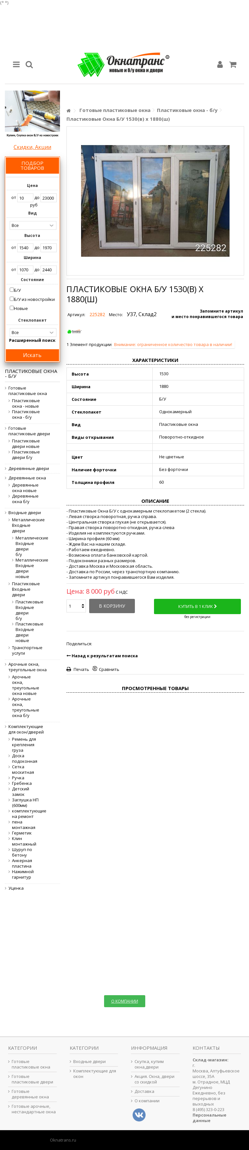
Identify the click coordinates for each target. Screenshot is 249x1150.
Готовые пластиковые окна (27, 390)
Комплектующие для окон (94, 1073)
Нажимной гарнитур (23, 874)
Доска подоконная (24, 758)
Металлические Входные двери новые (23, 568)
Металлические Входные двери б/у (23, 546)
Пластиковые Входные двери (26, 589)
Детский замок (20, 791)
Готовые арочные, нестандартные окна (34, 1109)
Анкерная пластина (22, 863)
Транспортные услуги (26, 650)
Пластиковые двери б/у (26, 454)
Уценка (16, 888)
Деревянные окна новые (25, 487)
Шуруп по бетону (22, 852)
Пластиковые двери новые (26, 443)
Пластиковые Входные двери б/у (23, 610)
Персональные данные (209, 1117)
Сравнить (109, 669)
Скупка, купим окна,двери (149, 1064)
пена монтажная (23, 824)
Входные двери (24, 512)
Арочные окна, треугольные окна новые (25, 685)
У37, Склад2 (142, 314)
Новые (21, 308)
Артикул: (76, 314)
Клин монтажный (24, 841)
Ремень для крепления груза (24, 744)
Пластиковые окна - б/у (26, 414)
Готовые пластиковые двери (29, 431)
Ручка (18, 778)
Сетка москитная (23, 769)
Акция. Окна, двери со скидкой (154, 1079)
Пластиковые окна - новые (26, 403)
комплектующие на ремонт (26, 813)
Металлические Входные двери (26, 525)
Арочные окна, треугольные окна (27, 667)
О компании (147, 1101)
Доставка (144, 1091)
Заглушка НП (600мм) (25, 802)
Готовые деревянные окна (30, 1094)
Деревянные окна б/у (25, 498)
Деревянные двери (28, 468)
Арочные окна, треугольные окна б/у (25, 707)
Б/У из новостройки (34, 299)
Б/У (17, 290)
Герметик (22, 833)
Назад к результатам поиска (102, 656)
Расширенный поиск (32, 340)
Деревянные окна (27, 478)
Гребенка (22, 783)
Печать (81, 669)
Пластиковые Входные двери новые (23, 632)
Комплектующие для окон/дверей (26, 729)
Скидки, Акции (32, 147)
